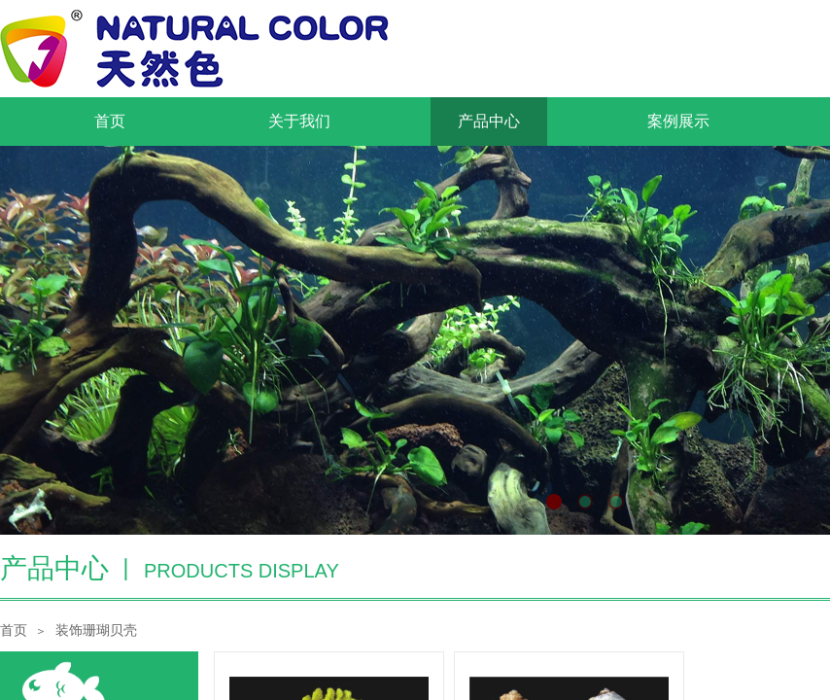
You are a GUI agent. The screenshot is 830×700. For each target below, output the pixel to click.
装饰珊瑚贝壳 (96, 630)
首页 (13, 630)
